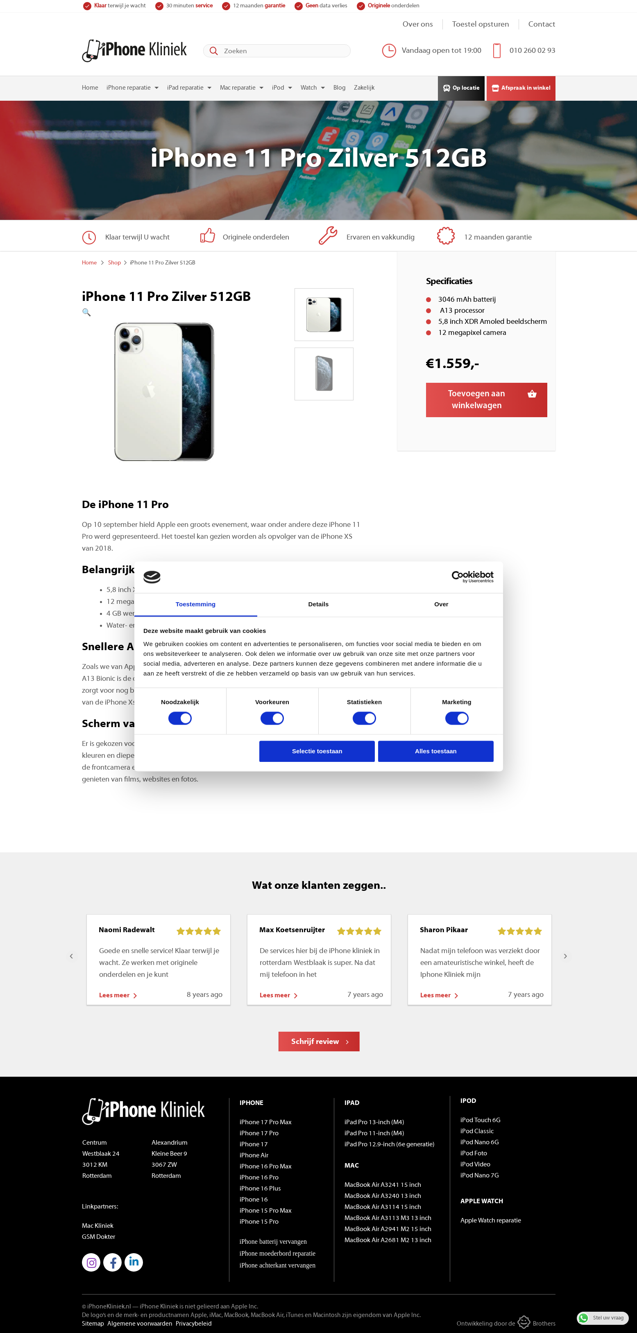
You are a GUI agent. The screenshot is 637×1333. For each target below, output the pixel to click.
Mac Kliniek (97, 1224)
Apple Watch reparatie (490, 1219)
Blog (339, 87)
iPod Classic (477, 1130)
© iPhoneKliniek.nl (106, 1305)
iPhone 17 (254, 1143)
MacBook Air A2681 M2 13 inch (388, 1239)
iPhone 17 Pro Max (266, 1121)
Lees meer (114, 994)
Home (90, 87)
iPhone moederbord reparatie (278, 1251)
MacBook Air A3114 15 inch (383, 1205)
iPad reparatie (185, 87)
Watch (309, 87)
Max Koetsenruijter (292, 929)
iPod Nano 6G (479, 1141)
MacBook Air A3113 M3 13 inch (388, 1216)
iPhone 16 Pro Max (266, 1165)
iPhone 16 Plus (260, 1187)
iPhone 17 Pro (259, 1132)
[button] (164, 311)
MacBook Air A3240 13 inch (383, 1194)
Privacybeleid (194, 1322)
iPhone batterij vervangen (273, 1239)
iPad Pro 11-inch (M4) (374, 1132)
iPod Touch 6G (480, 1119)
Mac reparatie (238, 87)
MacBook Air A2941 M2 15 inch (388, 1228)
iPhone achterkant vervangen (278, 1263)
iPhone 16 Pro (259, 1176)
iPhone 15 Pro (259, 1220)
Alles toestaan (436, 751)
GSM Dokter (98, 1235)
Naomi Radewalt (127, 929)
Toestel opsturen (480, 25)
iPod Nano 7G (479, 1174)
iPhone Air (254, 1154)
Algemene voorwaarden (139, 1322)
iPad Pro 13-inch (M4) (374, 1121)
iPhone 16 (254, 1198)
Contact (541, 25)
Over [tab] (441, 604)
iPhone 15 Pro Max (266, 1209)
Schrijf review (315, 1040)
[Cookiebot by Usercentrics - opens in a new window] (458, 577)
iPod (278, 87)
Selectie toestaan (317, 751)
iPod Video (475, 1163)
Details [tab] (318, 604)
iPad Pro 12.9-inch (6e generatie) (390, 1143)
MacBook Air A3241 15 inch (383, 1183)
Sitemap (93, 1322)
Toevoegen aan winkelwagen (476, 398)
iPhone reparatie (129, 87)
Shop (114, 261)
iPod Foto (473, 1152)
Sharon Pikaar (444, 929)
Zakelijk (364, 87)
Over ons (418, 25)
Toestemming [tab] (196, 604)
